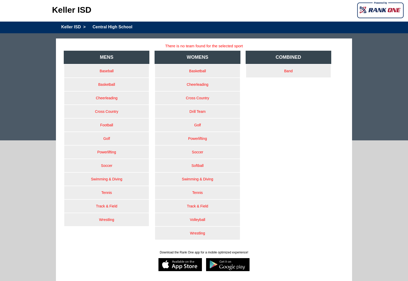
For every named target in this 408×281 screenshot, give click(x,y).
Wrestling (106, 220)
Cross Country (106, 111)
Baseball (107, 71)
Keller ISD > (73, 27)
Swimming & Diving (107, 179)
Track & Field (106, 206)
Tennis (106, 193)
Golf (106, 138)
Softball (198, 166)
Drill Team (197, 111)
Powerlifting (106, 152)
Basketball (106, 84)
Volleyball (197, 220)
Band (288, 71)
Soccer (106, 166)
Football (106, 125)
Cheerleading (106, 98)
